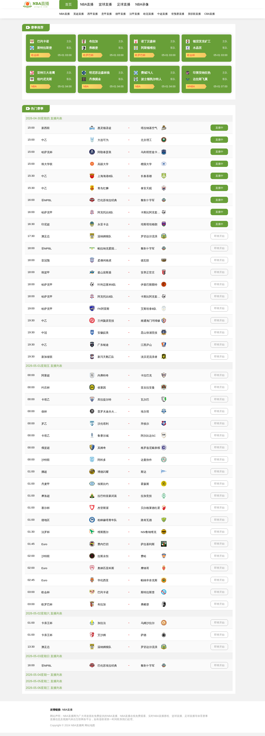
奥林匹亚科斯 (106, 568)
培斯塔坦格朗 (149, 224)
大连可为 (103, 139)
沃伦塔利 (103, 423)
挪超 (44, 471)
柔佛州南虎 (104, 260)
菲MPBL (46, 200)
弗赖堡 (145, 604)
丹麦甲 (45, 483)
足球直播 (123, 4)
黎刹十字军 (148, 200)
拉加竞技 (146, 495)
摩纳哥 (145, 568)
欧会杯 (45, 592)
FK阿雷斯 (103, 308)
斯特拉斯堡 (148, 592)
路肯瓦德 (146, 520)
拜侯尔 (145, 423)
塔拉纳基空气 (149, 128)
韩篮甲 (45, 272)
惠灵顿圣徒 (104, 128)
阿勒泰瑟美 (104, 152)
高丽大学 (103, 164)
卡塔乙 (45, 399)
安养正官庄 (148, 272)
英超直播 (78, 13)
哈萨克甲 (46, 212)
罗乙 (44, 423)
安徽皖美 (103, 332)
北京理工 (146, 139)
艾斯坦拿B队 (148, 308)
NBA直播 (86, 4)
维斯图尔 (103, 532)
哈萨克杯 (46, 152)
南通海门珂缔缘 (150, 320)
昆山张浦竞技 (149, 332)
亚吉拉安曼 (148, 387)
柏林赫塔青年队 (107, 520)
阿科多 (102, 459)
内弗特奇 (103, 375)
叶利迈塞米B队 (107, 284)
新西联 (45, 128)
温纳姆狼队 (104, 236)
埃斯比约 (103, 483)
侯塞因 (102, 387)
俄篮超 (45, 447)
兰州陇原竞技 (106, 320)
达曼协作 (146, 459)
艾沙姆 (102, 635)
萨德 (143, 635)
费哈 (143, 556)
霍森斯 (145, 483)
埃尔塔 (145, 411)
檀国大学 (146, 164)
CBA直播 (209, 13)
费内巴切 (103, 544)
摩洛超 (45, 495)
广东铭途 (103, 344)
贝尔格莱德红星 (150, 507)
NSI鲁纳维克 (148, 532)
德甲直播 (120, 13)
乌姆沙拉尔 (148, 623)
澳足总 (45, 236)
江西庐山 (146, 344)
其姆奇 (102, 447)
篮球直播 (105, 4)
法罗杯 (45, 532)
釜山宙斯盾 (104, 272)
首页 (68, 4)
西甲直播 (92, 13)
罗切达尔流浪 (149, 236)
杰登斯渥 (103, 507)
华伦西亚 (103, 580)
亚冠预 (45, 260)
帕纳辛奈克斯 (149, 580)
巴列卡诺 (103, 592)
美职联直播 (194, 13)
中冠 (44, 332)
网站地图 (90, 725)
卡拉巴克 (146, 375)
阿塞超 (45, 375)
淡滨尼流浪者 (149, 356)
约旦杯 (45, 387)
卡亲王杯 (46, 623)
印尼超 (45, 224)
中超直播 (162, 13)
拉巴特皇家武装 (107, 495)
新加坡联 (46, 356)
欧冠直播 (148, 13)
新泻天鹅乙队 (106, 356)
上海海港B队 (105, 176)
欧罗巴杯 (46, 604)
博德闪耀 (103, 471)
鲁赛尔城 (103, 435)
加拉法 (102, 623)
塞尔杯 (45, 507)
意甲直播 (106, 13)
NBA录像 (142, 4)
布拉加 (102, 604)
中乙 (44, 139)
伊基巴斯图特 (149, 284)
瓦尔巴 (145, 399)
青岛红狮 (103, 188)
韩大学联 (46, 164)
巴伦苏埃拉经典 (107, 200)
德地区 (45, 520)
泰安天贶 (146, 188)
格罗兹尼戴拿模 (150, 447)
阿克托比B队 (105, 212)
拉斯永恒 (103, 556)
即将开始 (219, 236)
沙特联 (45, 459)
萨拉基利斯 (148, 544)
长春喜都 (146, 176)
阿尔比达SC (148, 435)
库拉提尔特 (104, 399)
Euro (44, 544)
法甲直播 (134, 13)
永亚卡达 (103, 224)
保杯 (44, 411)
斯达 (143, 471)
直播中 (219, 127)
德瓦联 (145, 260)
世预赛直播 (177, 13)
